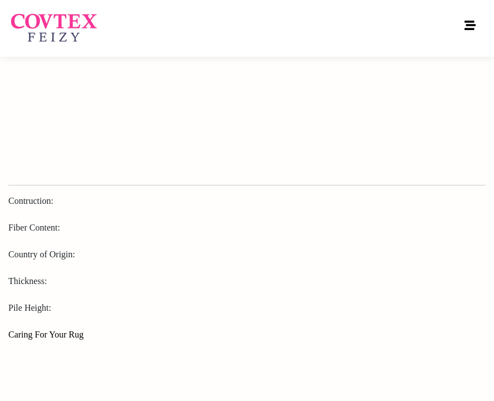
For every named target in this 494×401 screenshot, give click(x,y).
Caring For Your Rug (45, 334)
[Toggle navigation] (470, 28)
